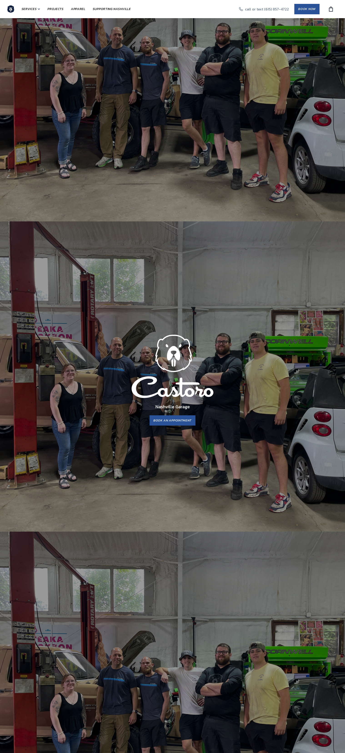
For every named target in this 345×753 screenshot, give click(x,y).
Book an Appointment (172, 420)
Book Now (307, 9)
